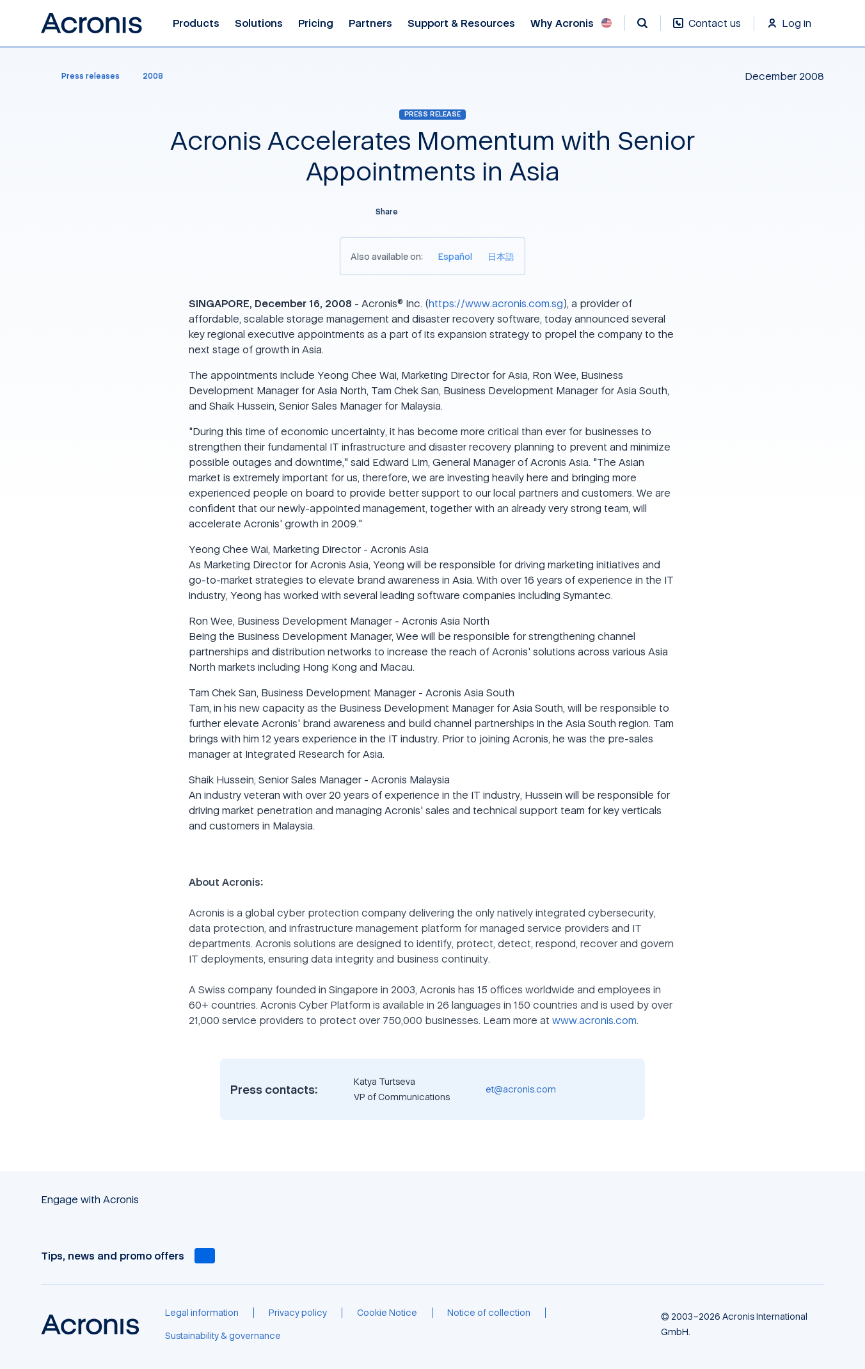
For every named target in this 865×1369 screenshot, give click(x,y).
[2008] (153, 76)
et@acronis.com (521, 1089)
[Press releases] (83, 76)
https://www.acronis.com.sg (496, 303)
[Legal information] (202, 1312)
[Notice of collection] (488, 1312)
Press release (432, 113)
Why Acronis (562, 23)
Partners (370, 23)
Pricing (315, 23)
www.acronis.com (594, 1020)
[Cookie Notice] (387, 1312)
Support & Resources (461, 23)
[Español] (455, 256)
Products (196, 23)
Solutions (259, 23)
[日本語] (501, 256)
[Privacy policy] (298, 1312)
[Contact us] (707, 29)
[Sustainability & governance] (223, 1335)
